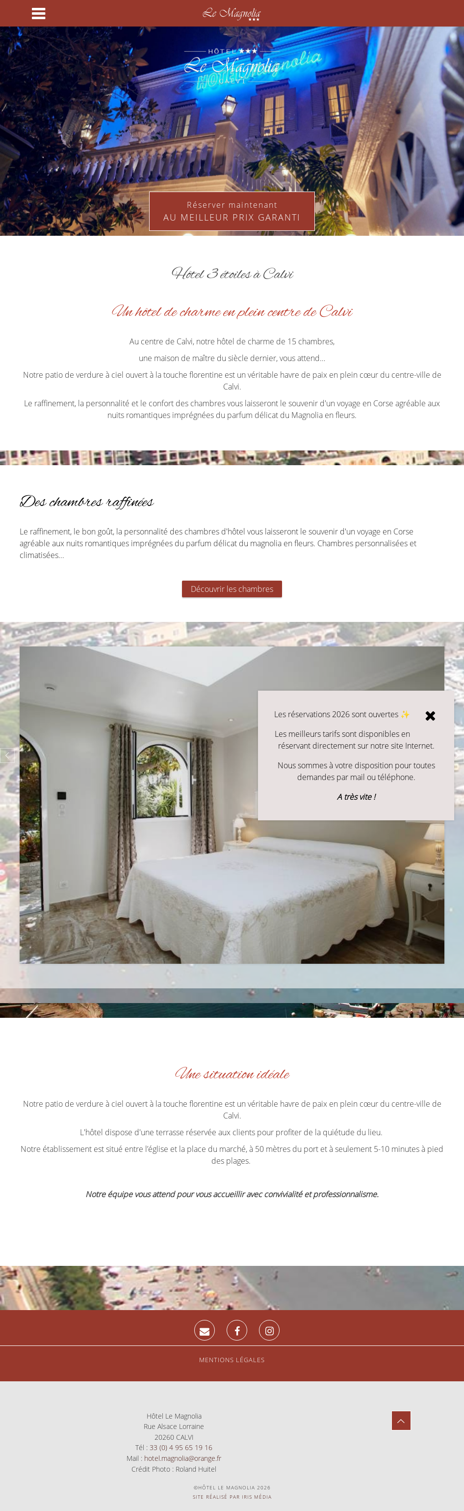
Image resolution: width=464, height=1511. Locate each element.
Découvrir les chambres (232, 589)
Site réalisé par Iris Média (232, 1496)
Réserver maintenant (232, 211)
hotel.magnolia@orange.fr (182, 1458)
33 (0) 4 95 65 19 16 (181, 1447)
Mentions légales (232, 1359)
